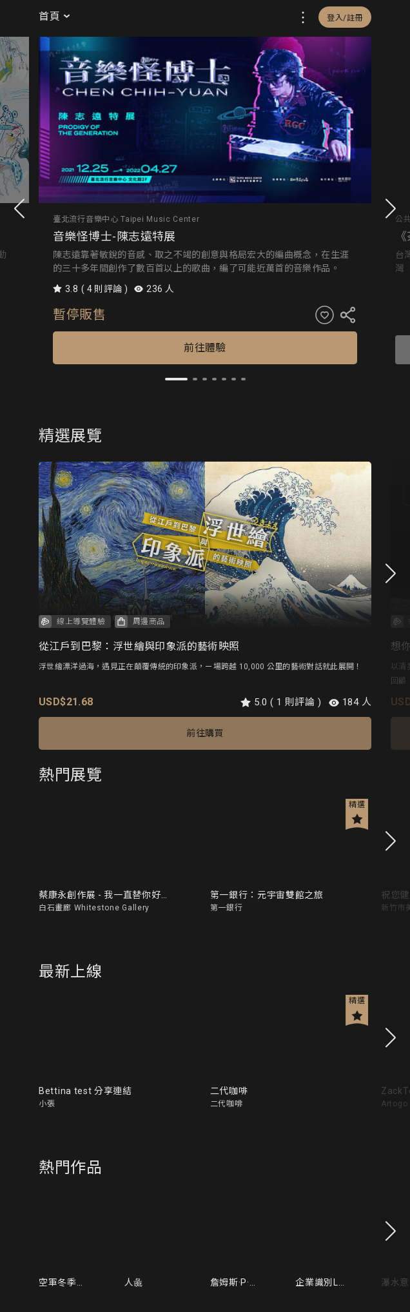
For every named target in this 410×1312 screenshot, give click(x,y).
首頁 (55, 16)
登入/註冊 (345, 18)
